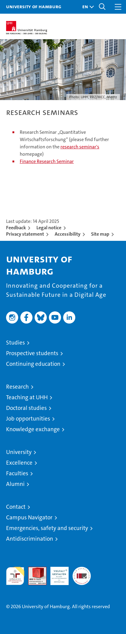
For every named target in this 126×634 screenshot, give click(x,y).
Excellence (19, 462)
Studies (15, 342)
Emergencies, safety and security (47, 528)
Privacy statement (25, 234)
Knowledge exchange (33, 429)
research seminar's (79, 147)
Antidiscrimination (29, 538)
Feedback (16, 227)
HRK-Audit (56, 573)
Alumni (15, 484)
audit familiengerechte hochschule (15, 576)
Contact (16, 507)
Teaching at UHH (27, 397)
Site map (100, 234)
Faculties (17, 473)
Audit (34, 570)
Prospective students (32, 353)
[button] (86, 7)
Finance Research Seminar (47, 161)
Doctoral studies (26, 408)
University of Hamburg (33, 6)
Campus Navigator (29, 517)
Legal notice (48, 227)
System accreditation (82, 573)
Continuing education (33, 364)
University (19, 452)
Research (17, 386)
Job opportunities (28, 418)
